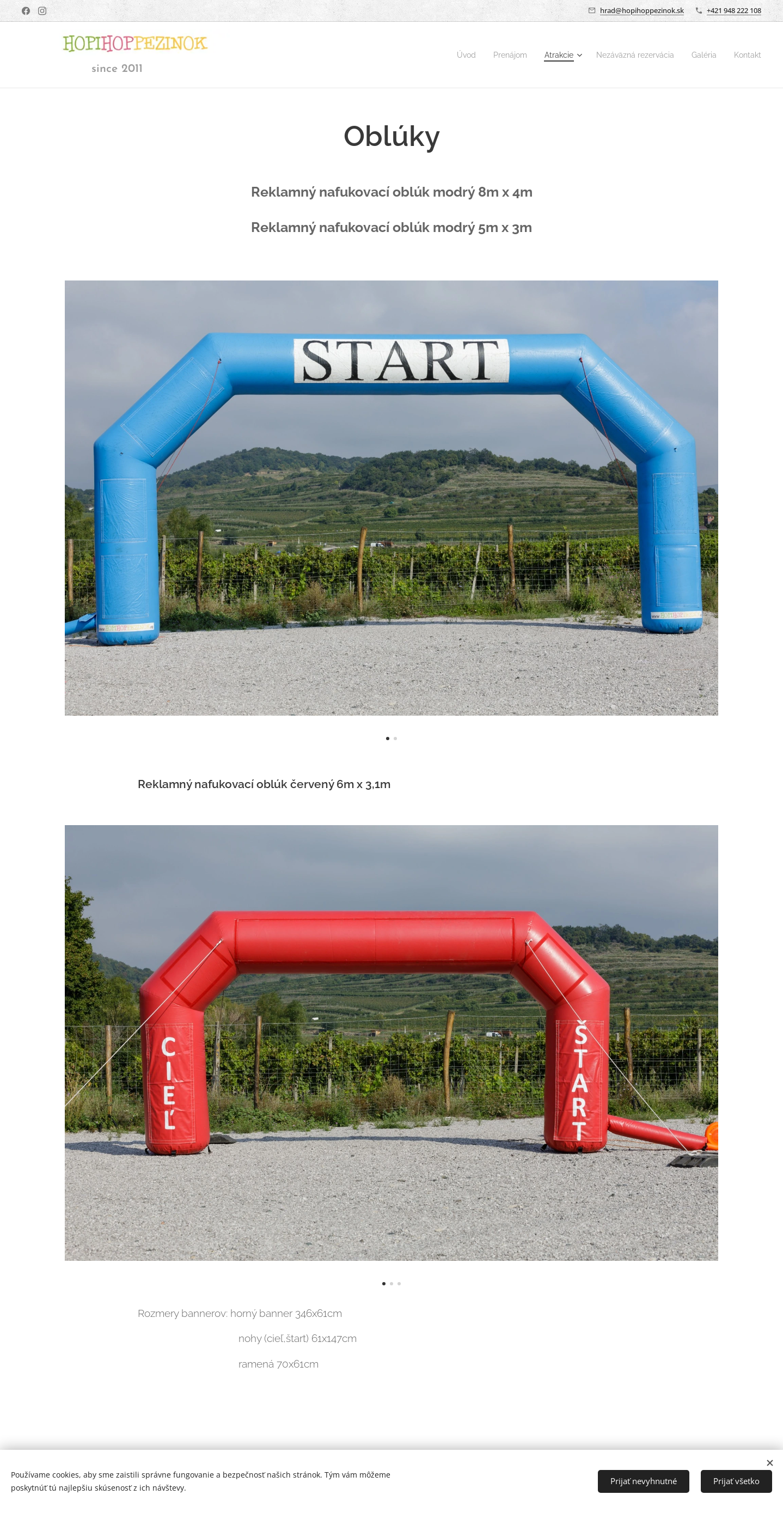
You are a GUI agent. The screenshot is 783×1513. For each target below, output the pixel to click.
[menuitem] (449, 55)
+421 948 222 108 (734, 10)
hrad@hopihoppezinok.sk (642, 10)
